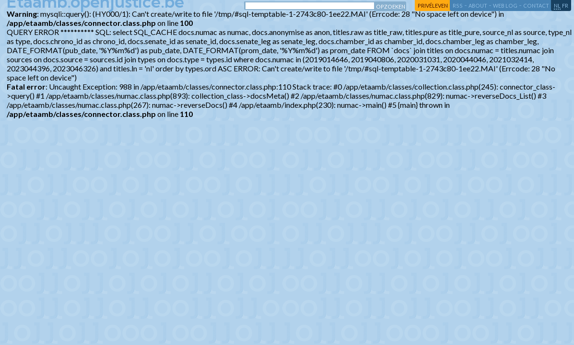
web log (505, 5)
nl (557, 5)
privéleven (433, 5)
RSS (458, 5)
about (478, 5)
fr (565, 5)
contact (536, 5)
